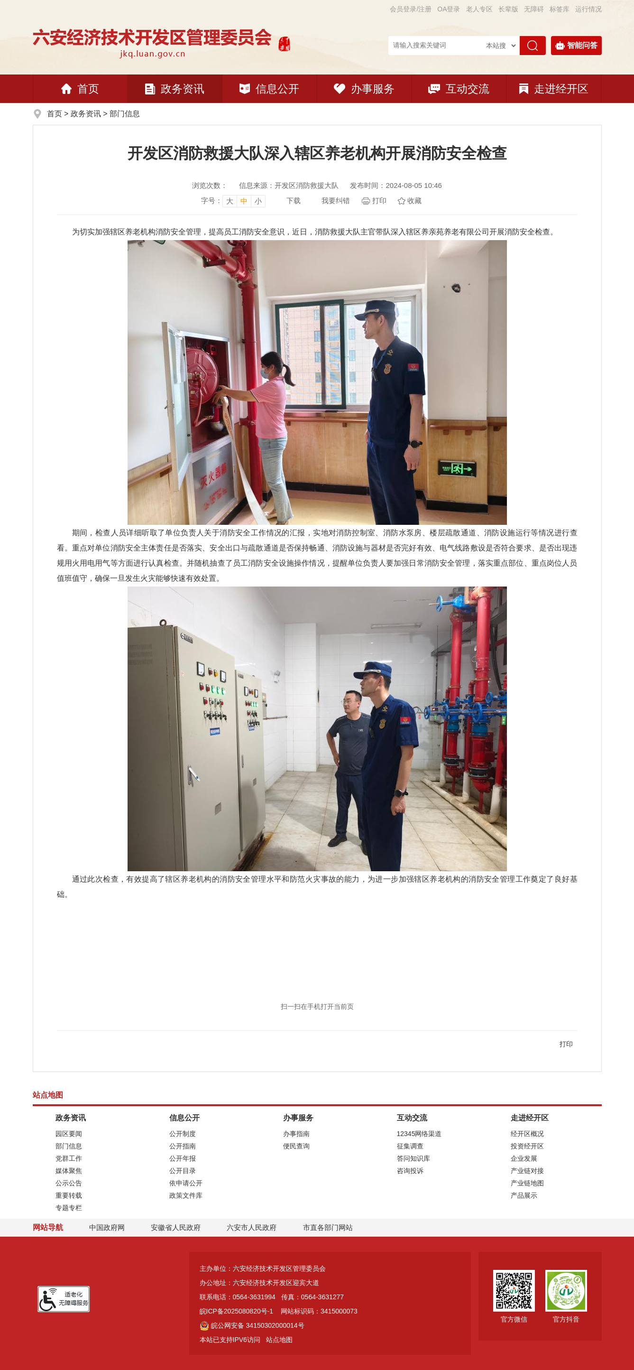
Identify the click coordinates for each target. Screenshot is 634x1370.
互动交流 (458, 89)
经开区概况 (527, 1133)
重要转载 (68, 1195)
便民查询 (296, 1146)
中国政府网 (107, 1227)
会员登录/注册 (411, 9)
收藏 (414, 200)
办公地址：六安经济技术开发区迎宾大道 (259, 1282)
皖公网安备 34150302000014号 (252, 1325)
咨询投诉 (410, 1170)
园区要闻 (68, 1133)
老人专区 (479, 9)
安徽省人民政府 (176, 1227)
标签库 (560, 9)
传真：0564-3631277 (312, 1297)
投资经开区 (527, 1146)
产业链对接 (527, 1170)
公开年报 (182, 1158)
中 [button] (244, 201)
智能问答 (576, 45)
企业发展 (524, 1158)
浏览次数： (210, 185)
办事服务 (364, 89)
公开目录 (182, 1170)
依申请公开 (185, 1183)
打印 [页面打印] (379, 200)
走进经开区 (553, 89)
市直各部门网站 (332, 1227)
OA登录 (448, 9)
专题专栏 (68, 1208)
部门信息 (125, 114)
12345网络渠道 (419, 1133)
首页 (80, 89)
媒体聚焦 (68, 1170)
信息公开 (269, 89)
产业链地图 (527, 1183)
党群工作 (68, 1158)
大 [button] (229, 201)
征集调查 (410, 1146)
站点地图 (279, 1339)
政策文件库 (185, 1195)
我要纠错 (336, 200)
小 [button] (258, 201)
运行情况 (588, 9)
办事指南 (296, 1133)
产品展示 (524, 1195)
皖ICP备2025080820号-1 (237, 1311)
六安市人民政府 (251, 1227)
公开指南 (182, 1146)
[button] (508, 9)
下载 (293, 200)
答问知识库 (413, 1158)
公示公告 (68, 1183)
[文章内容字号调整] (233, 200)
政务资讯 (174, 89)
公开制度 (182, 1133)
